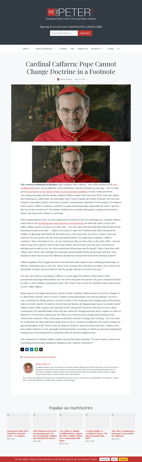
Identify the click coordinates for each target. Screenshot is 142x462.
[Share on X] (22, 349)
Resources (98, 48)
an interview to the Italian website (57, 191)
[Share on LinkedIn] (31, 349)
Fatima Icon (82, 48)
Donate (111, 48)
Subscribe (85, 33)
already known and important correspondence (61, 223)
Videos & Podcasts (47, 48)
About (28, 48)
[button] (118, 48)
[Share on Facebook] (27, 349)
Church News (42, 357)
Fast (72, 48)
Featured (52, 357)
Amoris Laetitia (29, 357)
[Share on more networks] (41, 349)
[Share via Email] (36, 349)
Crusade (63, 48)
